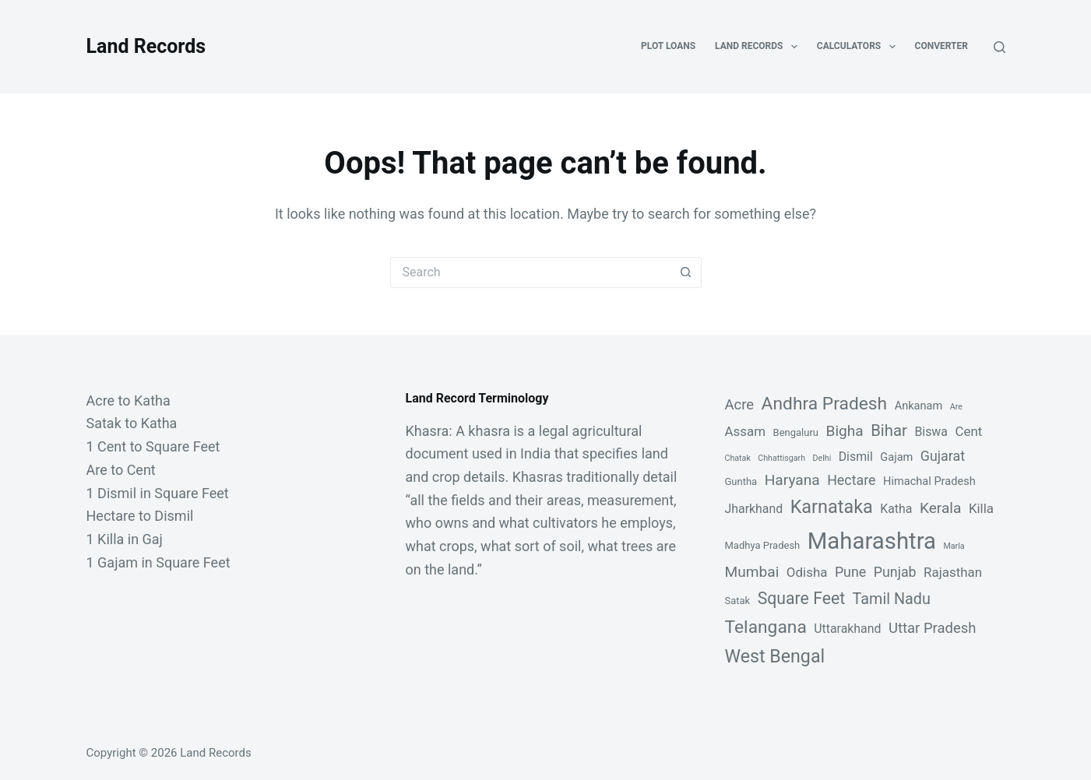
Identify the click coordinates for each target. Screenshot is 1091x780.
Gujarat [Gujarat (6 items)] (942, 456)
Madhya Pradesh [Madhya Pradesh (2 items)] (763, 545)
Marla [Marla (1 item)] (953, 546)
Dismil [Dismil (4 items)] (856, 456)
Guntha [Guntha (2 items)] (741, 481)
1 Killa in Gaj (124, 539)
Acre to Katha (128, 400)
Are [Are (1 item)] (956, 407)
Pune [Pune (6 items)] (850, 572)
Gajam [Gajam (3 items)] (896, 457)
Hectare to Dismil (140, 516)
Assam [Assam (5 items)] (745, 431)
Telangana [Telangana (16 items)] (766, 627)
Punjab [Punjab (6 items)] (895, 572)
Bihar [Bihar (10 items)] (889, 430)
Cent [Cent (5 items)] (968, 431)
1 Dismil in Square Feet (157, 493)
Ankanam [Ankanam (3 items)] (919, 406)
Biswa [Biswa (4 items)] (931, 431)
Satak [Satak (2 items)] (738, 600)
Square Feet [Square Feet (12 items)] (801, 598)
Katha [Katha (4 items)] (896, 508)
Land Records (146, 46)
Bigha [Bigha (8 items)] (844, 431)
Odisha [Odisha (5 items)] (807, 572)
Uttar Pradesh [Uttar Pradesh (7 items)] (933, 628)
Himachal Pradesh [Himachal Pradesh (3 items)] (929, 481)
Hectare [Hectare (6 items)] (851, 480)
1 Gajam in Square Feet (158, 562)
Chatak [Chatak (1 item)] (738, 458)
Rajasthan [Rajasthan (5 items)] (953, 572)
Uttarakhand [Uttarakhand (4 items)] (847, 628)
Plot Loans (668, 45)
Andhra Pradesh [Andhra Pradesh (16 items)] (825, 403)
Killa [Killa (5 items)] (981, 508)
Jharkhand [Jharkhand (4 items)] (754, 508)
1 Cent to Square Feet (153, 446)
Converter (941, 45)
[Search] (999, 47)
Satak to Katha (132, 423)
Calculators (859, 46)
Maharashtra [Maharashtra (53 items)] (872, 541)
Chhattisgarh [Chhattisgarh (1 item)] (781, 458)
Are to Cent (121, 470)
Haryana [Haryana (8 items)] (792, 480)
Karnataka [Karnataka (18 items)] (831, 507)
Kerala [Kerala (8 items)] (941, 508)
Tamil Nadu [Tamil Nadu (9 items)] (892, 599)
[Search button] (686, 272)
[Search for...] (530, 272)
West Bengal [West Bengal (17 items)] (775, 656)
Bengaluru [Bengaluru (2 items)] (795, 432)
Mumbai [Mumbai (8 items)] (752, 572)
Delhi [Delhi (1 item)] (822, 458)
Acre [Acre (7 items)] (740, 404)
